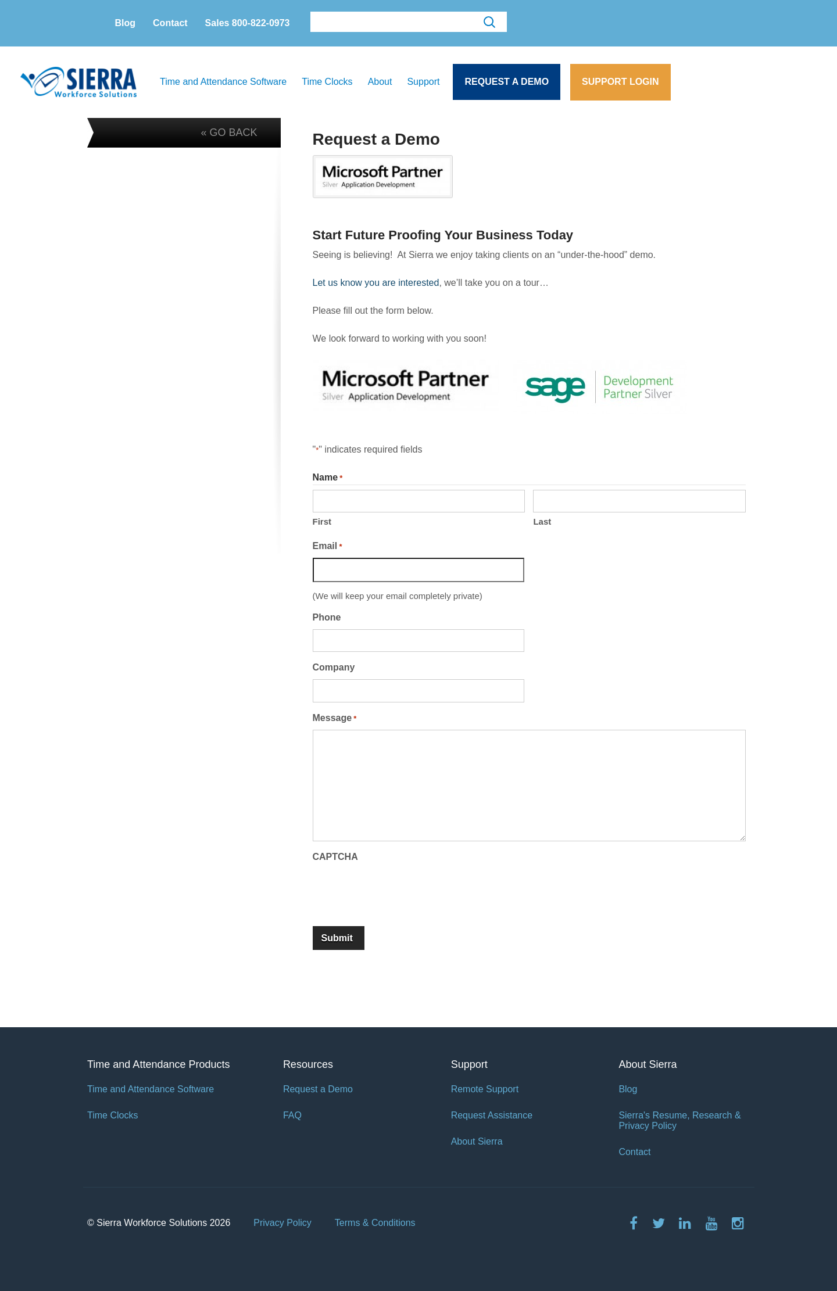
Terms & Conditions (375, 1223)
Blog (125, 23)
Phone (327, 617)
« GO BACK (229, 132)
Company (334, 667)
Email (327, 547)
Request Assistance (492, 1115)
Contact (170, 23)
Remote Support (485, 1089)
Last (542, 521)
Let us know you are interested (376, 283)
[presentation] (401, 890)
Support (423, 82)
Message (335, 719)
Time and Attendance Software (223, 82)
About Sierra (477, 1141)
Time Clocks (327, 82)
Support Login (620, 82)
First (322, 521)
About (380, 82)
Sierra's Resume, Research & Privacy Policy (679, 1120)
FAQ (292, 1115)
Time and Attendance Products (158, 1064)
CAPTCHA (335, 857)
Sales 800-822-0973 (247, 23)
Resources (308, 1064)
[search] (407, 22)
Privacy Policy (282, 1223)
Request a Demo (506, 82)
